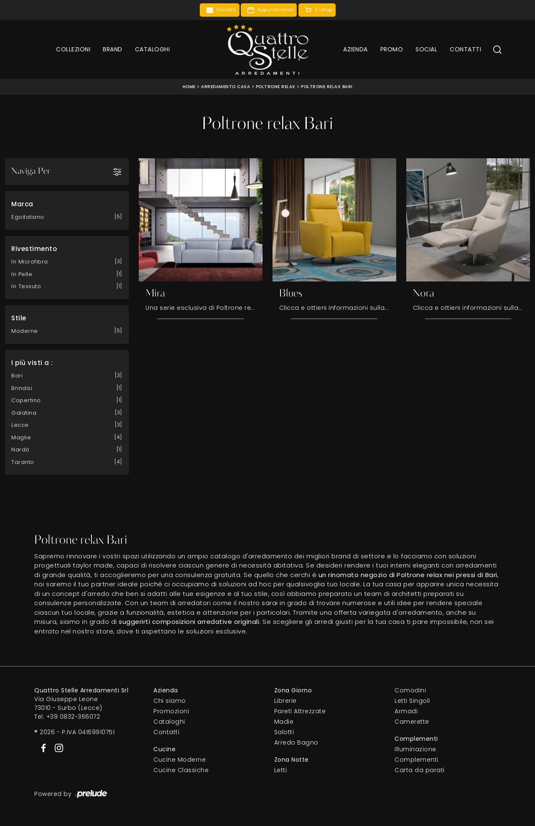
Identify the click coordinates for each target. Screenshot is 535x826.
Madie (284, 722)
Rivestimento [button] (34, 248)
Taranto (22, 462)
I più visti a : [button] (32, 362)
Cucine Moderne (179, 760)
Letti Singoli (412, 701)
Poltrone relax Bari (327, 87)
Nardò (20, 450)
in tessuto (26, 286)
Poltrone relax (276, 87)
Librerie (285, 701)
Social (426, 49)
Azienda (355, 49)
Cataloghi (152, 49)
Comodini (410, 691)
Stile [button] (18, 318)
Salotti (284, 732)
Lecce (20, 425)
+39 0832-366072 (73, 717)
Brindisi (21, 388)
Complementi (416, 760)
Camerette (412, 722)
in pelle (21, 274)
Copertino (26, 400)
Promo (391, 49)
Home (189, 87)
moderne (24, 331)
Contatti (465, 49)
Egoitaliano (27, 217)
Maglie (21, 437)
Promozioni (171, 711)
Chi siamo (169, 701)
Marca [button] (22, 204)
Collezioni (73, 49)
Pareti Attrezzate (300, 711)
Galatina (23, 413)
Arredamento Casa (225, 87)
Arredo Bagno (296, 743)
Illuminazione (415, 749)
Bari (17, 376)
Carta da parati (420, 770)
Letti (280, 770)
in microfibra (29, 262)
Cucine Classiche (181, 770)
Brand (112, 49)
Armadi (406, 711)
